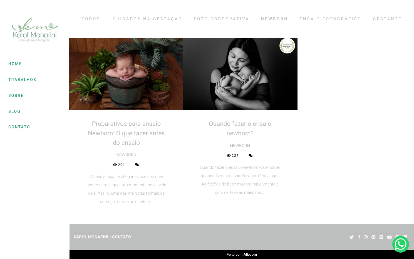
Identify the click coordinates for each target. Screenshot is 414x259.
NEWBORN (274, 19)
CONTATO (19, 127)
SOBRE (16, 95)
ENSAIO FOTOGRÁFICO (331, 19)
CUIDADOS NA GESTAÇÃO (147, 19)
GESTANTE (387, 19)
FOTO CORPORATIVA (221, 19)
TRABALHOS (22, 79)
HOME (15, 64)
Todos (91, 19)
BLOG (14, 111)
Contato (121, 237)
